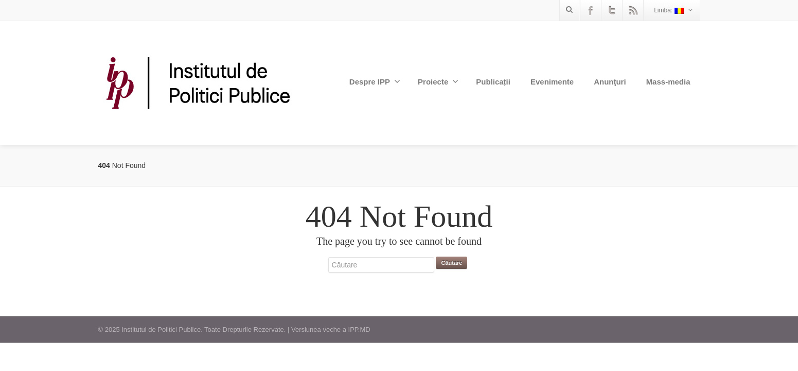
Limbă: (673, 10)
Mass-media (668, 81)
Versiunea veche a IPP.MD (330, 329)
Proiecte (438, 81)
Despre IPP (374, 81)
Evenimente (552, 81)
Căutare (451, 263)
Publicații (493, 81)
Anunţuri (610, 81)
